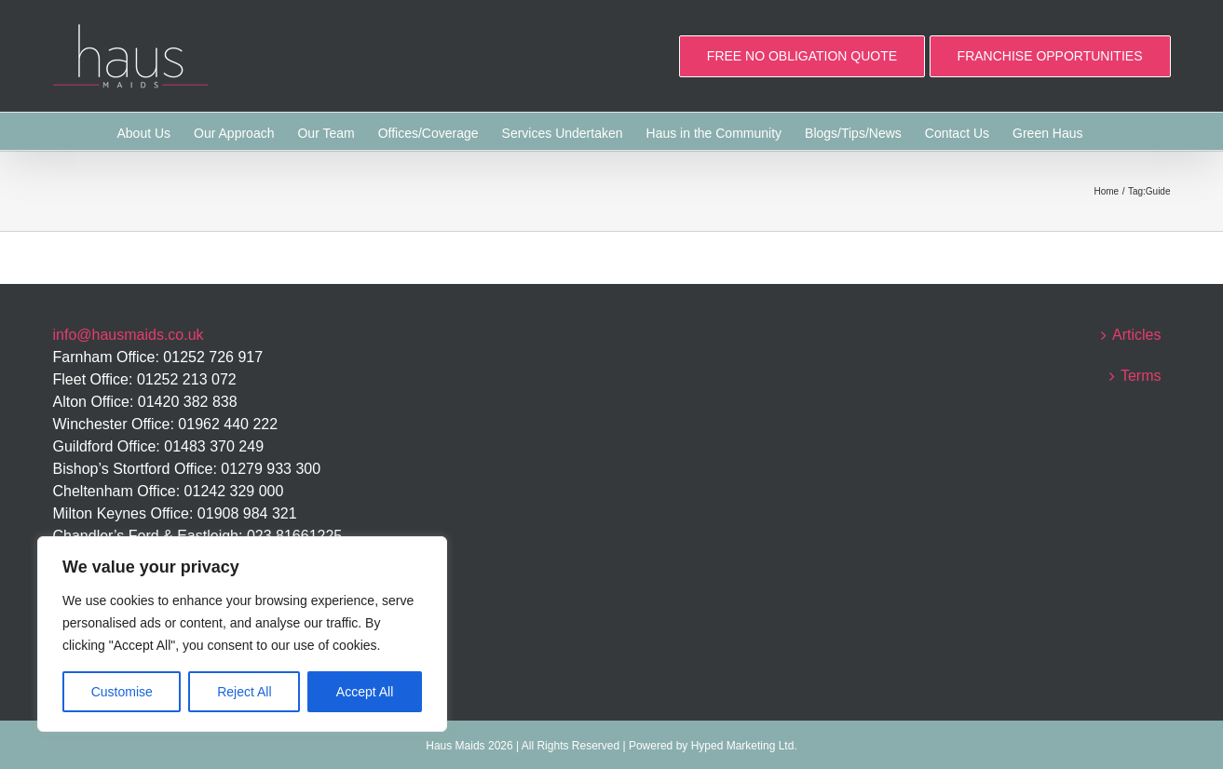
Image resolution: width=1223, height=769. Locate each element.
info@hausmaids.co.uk (128, 335)
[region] (242, 634)
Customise (122, 691)
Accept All (364, 691)
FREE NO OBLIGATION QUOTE (802, 55)
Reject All (244, 691)
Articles (1136, 335)
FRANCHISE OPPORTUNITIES (1050, 55)
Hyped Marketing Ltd (743, 745)
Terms (1141, 376)
